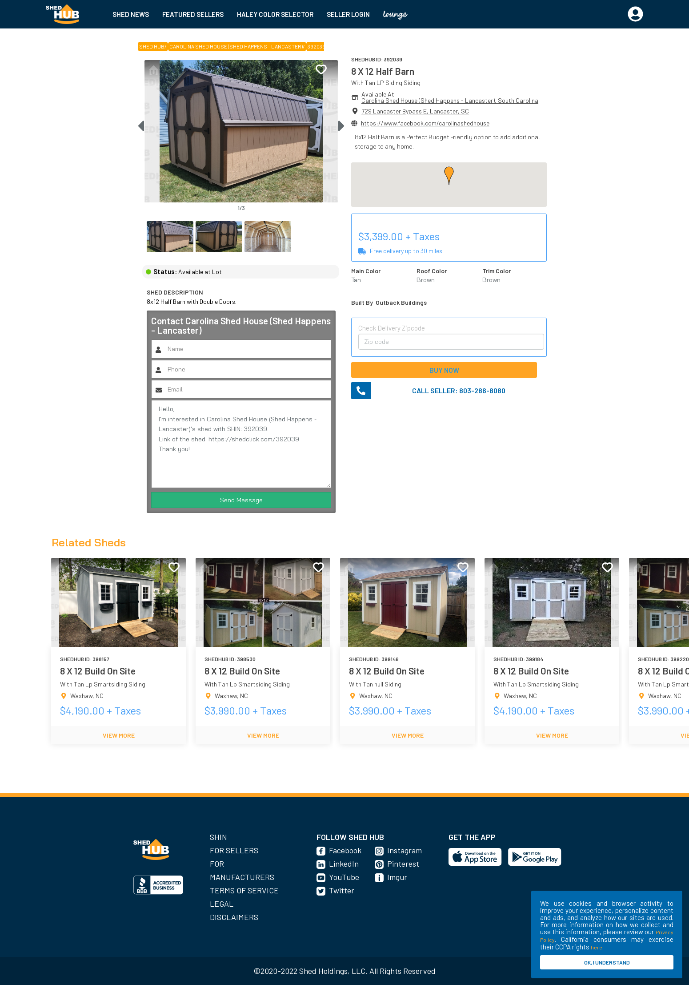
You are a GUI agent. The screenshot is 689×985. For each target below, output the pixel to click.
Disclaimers (234, 917)
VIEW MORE (119, 735)
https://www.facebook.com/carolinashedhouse (425, 123)
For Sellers (234, 850)
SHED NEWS (130, 14)
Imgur (397, 877)
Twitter (341, 890)
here (596, 947)
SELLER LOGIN (348, 14)
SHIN (218, 837)
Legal (221, 903)
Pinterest (403, 863)
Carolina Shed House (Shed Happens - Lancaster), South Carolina (449, 100)
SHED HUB (151, 46)
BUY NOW (444, 370)
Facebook (345, 850)
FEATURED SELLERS (193, 14)
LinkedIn (344, 863)
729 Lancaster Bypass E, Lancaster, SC (415, 111)
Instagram (404, 850)
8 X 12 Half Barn (382, 71)
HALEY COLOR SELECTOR (275, 14)
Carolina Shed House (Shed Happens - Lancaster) (236, 46)
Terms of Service (244, 890)
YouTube (344, 877)
